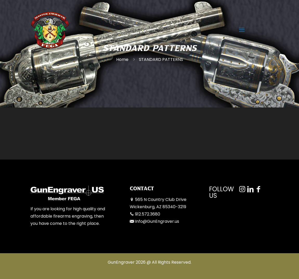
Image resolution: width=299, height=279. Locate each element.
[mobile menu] (241, 30)
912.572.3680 (147, 214)
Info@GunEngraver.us (157, 221)
